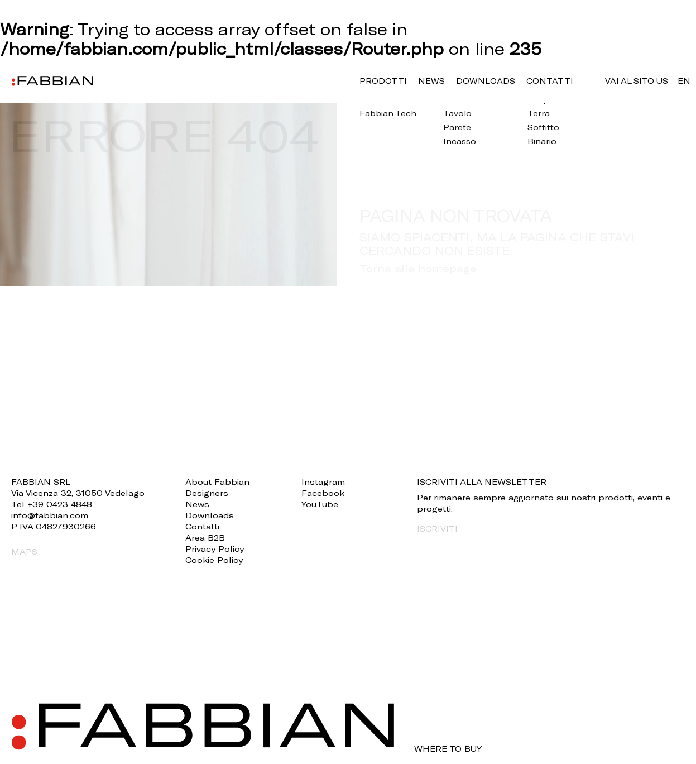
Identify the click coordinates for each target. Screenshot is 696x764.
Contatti (549, 80)
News (431, 80)
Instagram (323, 481)
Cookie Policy (214, 560)
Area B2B (205, 537)
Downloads (485, 80)
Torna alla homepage (418, 268)
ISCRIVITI (437, 528)
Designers (206, 493)
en (684, 80)
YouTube (319, 504)
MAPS (24, 551)
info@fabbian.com (49, 515)
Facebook (322, 493)
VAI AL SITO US (636, 80)
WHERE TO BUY (448, 749)
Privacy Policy (214, 548)
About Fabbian (217, 481)
